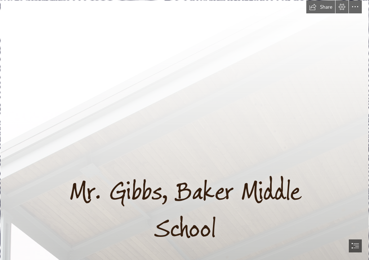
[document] (184, 130)
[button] (320, 6)
